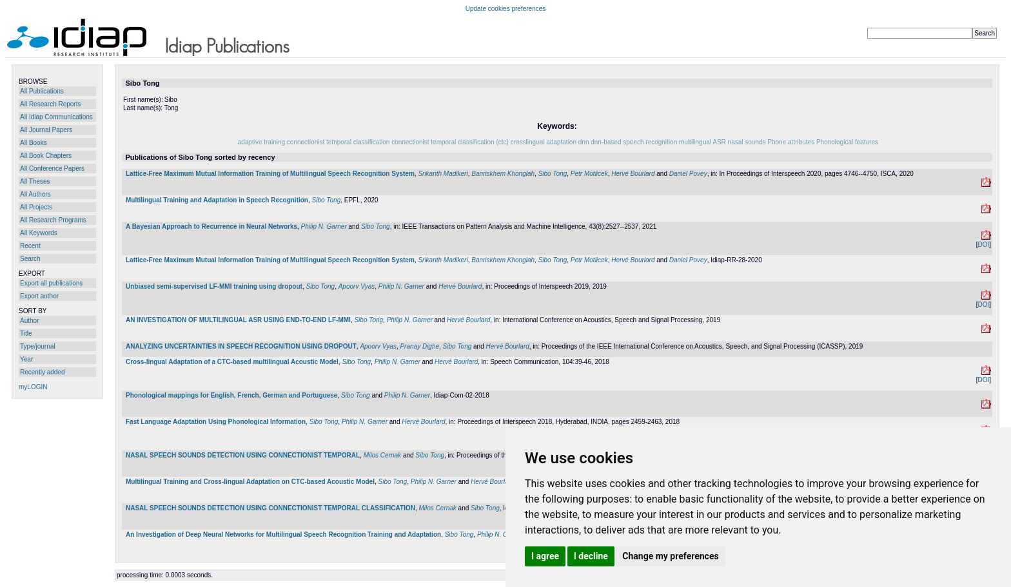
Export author (39, 296)
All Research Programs (53, 220)
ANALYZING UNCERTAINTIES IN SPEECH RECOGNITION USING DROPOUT (241, 346)
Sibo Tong (552, 173)
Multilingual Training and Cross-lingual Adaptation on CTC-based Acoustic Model (250, 481)
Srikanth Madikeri (442, 173)
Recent (30, 245)
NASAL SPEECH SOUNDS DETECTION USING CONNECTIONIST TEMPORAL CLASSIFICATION (270, 508)
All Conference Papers (52, 168)
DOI (983, 244)
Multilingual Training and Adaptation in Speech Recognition (217, 200)
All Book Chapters (46, 155)
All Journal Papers (46, 129)
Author (29, 320)
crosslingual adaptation (543, 142)
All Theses (35, 181)
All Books (33, 142)
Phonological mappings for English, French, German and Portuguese (231, 395)
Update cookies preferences (506, 8)
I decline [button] (591, 556)
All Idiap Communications (56, 116)
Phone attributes (790, 142)
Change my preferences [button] (670, 556)
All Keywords (38, 232)
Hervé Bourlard (632, 173)
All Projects (36, 207)
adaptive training (261, 142)
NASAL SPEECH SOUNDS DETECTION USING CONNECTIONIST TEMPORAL (243, 455)
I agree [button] (545, 556)
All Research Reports (50, 104)
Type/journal (37, 346)
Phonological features (847, 142)
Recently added (42, 372)
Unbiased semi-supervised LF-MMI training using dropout (214, 286)
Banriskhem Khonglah (503, 173)
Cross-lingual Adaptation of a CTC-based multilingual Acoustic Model (232, 361)
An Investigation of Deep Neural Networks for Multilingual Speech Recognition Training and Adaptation (283, 534)
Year (26, 359)
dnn (583, 142)
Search (30, 258)
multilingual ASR (702, 142)
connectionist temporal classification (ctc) (450, 142)
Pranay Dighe (419, 346)
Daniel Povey (688, 173)
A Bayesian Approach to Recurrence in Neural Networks (211, 226)
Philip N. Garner (324, 226)
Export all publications (51, 283)
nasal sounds (747, 142)
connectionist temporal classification (338, 142)
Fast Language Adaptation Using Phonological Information (216, 421)
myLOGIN (33, 386)
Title (26, 333)
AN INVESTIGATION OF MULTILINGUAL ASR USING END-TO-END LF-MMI (238, 319)
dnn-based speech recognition (634, 142)
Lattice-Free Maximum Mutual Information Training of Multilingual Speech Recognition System (270, 173)
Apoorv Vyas (357, 286)
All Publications (42, 91)
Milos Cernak (382, 455)
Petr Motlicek (589, 173)
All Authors (35, 194)
